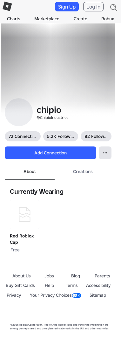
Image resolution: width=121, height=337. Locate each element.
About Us (21, 276)
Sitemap (98, 295)
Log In (93, 6)
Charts (13, 19)
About (30, 171)
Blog (75, 276)
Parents (102, 276)
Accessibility (98, 285)
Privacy (14, 295)
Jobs (49, 276)
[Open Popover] (105, 152)
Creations (83, 171)
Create (80, 19)
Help (49, 285)
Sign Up (67, 6)
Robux (107, 19)
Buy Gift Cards (20, 285)
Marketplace (46, 19)
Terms (72, 285)
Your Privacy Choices (55, 295)
